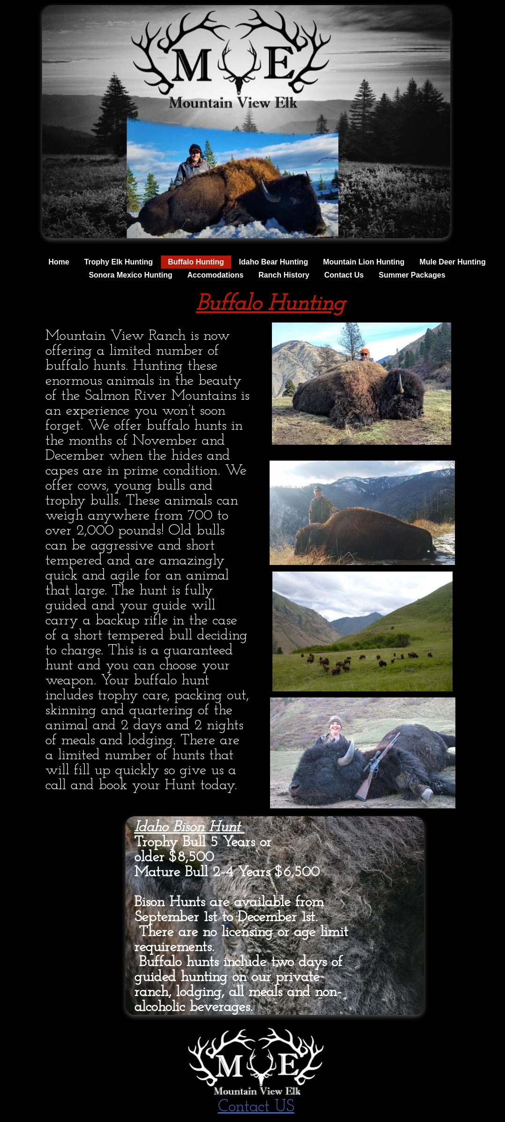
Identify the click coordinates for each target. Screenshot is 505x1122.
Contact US (256, 1107)
